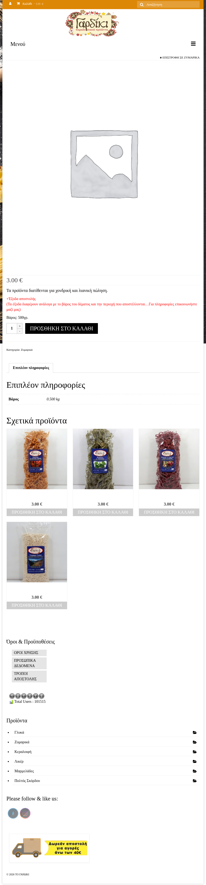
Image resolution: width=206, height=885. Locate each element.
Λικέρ (19, 761)
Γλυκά (19, 732)
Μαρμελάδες (24, 771)
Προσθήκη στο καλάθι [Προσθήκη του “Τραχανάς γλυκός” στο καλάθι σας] (37, 605)
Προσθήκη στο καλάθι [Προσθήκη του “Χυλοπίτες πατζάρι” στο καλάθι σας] (169, 512)
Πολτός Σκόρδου (27, 781)
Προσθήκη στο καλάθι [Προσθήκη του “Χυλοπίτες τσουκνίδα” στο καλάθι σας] (103, 512)
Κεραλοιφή (22, 752)
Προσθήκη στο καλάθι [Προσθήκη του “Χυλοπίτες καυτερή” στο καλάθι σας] (37, 512)
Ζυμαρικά (192, 57)
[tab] (31, 368)
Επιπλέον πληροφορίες (31, 368)
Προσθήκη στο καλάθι (61, 328)
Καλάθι (30, 4)
